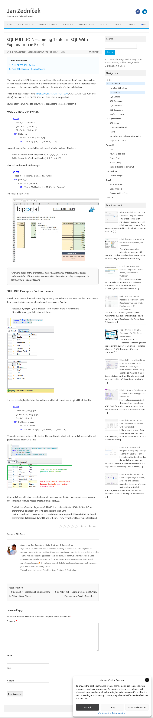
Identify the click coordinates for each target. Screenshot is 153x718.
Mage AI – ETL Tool (118, 141)
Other (116, 25)
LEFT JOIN (52, 94)
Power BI (67, 25)
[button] (147, 679)
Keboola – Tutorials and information (125, 136)
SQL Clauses (115, 97)
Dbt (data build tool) (118, 127)
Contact (131, 25)
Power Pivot (115, 158)
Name (9, 652)
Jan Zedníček (23, 10)
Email (9, 665)
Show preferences (136, 707)
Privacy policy (118, 713)
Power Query (115, 162)
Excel (102, 25)
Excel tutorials (116, 189)
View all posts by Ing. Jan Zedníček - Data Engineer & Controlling (49, 567)
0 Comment (94, 52)
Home (9, 25)
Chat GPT (110, 197)
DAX (111, 149)
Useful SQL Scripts (117, 114)
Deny (112, 707)
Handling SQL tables (118, 88)
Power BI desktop (117, 154)
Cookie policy (104, 713)
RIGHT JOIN (63, 94)
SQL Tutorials (25, 25)
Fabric (112, 132)
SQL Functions (116, 105)
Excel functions (116, 184)
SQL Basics (20, 531)
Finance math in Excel (119, 193)
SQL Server (114, 123)
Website (10, 678)
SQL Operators (116, 110)
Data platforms (47, 25)
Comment (12, 618)
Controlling (85, 25)
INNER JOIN (41, 94)
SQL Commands (116, 101)
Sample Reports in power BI (122, 167)
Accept (87, 707)
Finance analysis (116, 176)
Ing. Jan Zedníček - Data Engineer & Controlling (32, 52)
